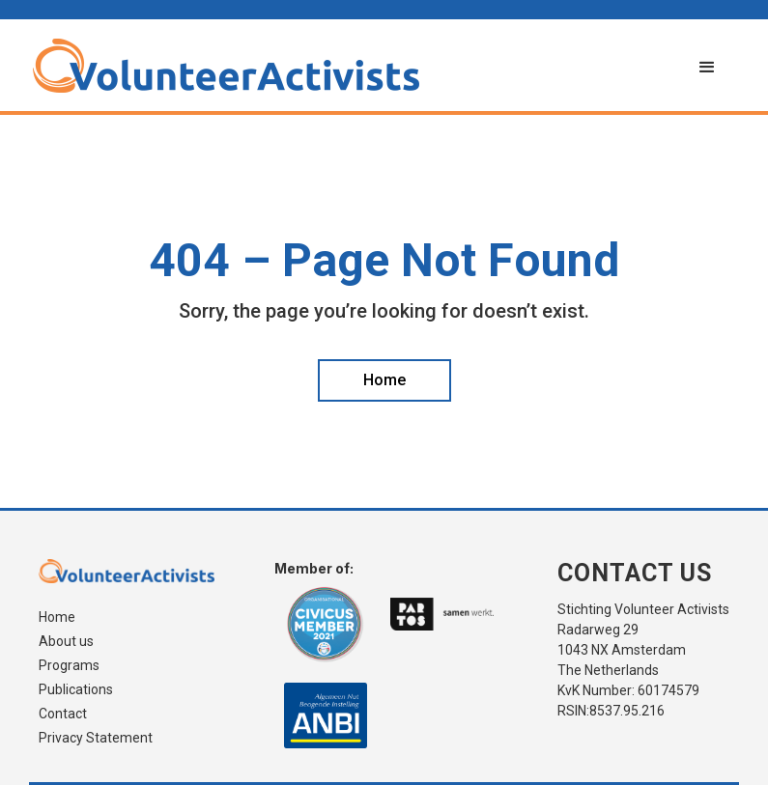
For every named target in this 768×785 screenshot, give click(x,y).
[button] (707, 68)
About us (66, 641)
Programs (69, 665)
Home (57, 617)
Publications (76, 690)
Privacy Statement (96, 738)
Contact (63, 714)
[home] (355, 66)
